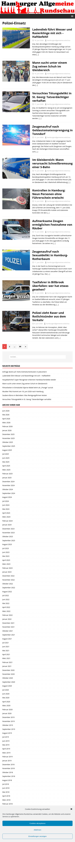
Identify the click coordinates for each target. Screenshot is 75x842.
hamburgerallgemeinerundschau (58, 40)
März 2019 (6, 753)
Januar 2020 (7, 713)
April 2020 (6, 702)
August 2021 (7, 639)
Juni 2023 (5, 552)
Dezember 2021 (8, 623)
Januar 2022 (7, 619)
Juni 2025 (5, 458)
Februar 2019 (7, 756)
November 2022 (8, 580)
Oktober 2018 (7, 772)
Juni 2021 (5, 646)
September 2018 (8, 776)
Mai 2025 (5, 462)
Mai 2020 (5, 698)
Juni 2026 (5, 411)
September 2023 (8, 540)
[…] (37, 54)
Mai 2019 (5, 745)
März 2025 (6, 470)
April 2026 (6, 419)
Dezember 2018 (8, 764)
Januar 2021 (7, 666)
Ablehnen (37, 830)
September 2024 (8, 493)
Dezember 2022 (8, 576)
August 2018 (7, 780)
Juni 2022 (5, 599)
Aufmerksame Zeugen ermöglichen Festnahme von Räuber (52, 224)
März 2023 (6, 564)
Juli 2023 (5, 548)
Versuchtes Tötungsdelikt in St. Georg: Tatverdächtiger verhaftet (51, 96)
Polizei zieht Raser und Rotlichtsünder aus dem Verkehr (49, 316)
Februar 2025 (7, 473)
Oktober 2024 (7, 489)
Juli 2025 (5, 454)
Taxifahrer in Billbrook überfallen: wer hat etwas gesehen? (50, 285)
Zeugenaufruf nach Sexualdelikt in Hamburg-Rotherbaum (50, 255)
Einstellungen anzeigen (37, 836)
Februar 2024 (7, 521)
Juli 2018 (5, 784)
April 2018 (6, 796)
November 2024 (8, 485)
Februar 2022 (7, 615)
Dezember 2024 (8, 481)
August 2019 (7, 733)
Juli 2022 (5, 595)
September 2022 (8, 587)
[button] (71, 809)
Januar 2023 (7, 572)
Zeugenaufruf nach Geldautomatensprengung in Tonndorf (52, 130)
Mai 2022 (5, 603)
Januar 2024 (7, 525)
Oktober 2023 (7, 536)
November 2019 (8, 721)
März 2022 (6, 611)
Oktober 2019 (7, 725)
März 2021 (6, 658)
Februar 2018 (7, 804)
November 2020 (8, 674)
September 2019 (8, 729)
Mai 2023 (5, 556)
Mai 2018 (5, 792)
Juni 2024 (5, 505)
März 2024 (6, 517)
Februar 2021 (7, 662)
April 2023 (6, 560)
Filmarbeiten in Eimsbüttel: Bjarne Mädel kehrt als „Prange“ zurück (27, 387)
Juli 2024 (5, 501)
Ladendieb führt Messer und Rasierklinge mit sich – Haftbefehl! (52, 33)
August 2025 (7, 450)
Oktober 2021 (7, 631)
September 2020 (8, 682)
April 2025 (6, 466)
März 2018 (6, 800)
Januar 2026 (7, 430)
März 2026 (6, 422)
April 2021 (6, 654)
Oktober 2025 (7, 442)
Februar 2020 (7, 709)
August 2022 (7, 591)
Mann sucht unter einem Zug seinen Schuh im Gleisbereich (49, 66)
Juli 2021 (5, 643)
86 (20, 346)
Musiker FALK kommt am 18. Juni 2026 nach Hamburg (22, 391)
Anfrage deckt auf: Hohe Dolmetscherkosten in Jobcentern (24, 372)
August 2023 (7, 544)
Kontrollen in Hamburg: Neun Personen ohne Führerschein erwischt (48, 194)
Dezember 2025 (8, 434)
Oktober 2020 (7, 678)
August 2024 (7, 497)
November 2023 (8, 532)
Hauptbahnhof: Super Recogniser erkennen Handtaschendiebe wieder (29, 380)
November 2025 (8, 438)
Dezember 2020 (8, 670)
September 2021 (8, 635)
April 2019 (6, 749)
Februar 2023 (7, 568)
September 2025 (8, 446)
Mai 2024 (5, 509)
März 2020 (6, 705)
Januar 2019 (7, 760)
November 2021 (8, 627)
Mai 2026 (5, 415)
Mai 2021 (5, 650)
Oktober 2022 (7, 584)
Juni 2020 (5, 694)
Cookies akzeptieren (38, 823)
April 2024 (6, 513)
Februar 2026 (7, 426)
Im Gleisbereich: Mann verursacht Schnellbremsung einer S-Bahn (52, 163)
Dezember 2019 (8, 717)
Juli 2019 (5, 737)
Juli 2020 (5, 690)
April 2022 (6, 607)
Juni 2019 (5, 741)
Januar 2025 (7, 478)
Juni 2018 (5, 788)
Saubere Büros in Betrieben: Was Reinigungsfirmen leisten (24, 395)
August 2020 (7, 686)
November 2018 (8, 768)
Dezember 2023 (8, 529)
